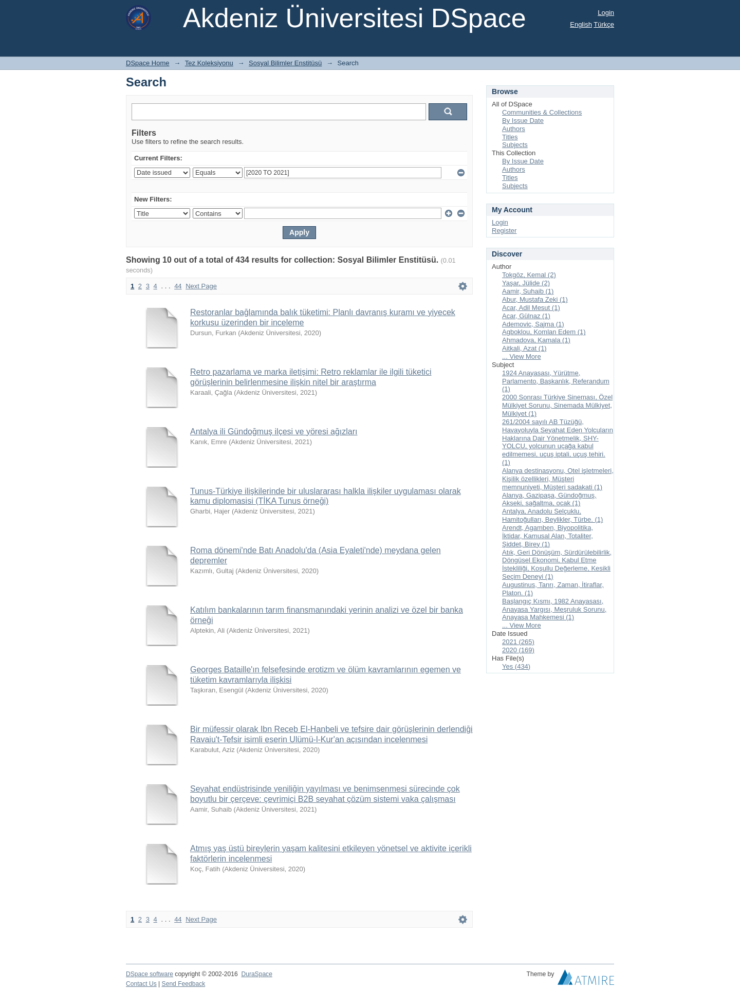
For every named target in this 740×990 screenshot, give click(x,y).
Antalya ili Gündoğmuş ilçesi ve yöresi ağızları (273, 431)
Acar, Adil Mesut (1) (531, 307)
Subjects (515, 145)
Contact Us (141, 983)
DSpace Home (148, 63)
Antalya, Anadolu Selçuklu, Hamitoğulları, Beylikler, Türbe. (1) (552, 515)
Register (504, 230)
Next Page (201, 286)
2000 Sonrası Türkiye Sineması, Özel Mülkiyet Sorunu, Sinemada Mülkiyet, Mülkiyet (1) (557, 405)
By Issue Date (523, 120)
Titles (510, 137)
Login (606, 12)
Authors (513, 129)
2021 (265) (518, 642)
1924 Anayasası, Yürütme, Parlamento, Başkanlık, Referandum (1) (555, 381)
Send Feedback (184, 983)
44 (177, 286)
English (581, 24)
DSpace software (149, 974)
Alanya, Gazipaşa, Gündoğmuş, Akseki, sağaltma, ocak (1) (549, 499)
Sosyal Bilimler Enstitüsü (285, 63)
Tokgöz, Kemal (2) (529, 275)
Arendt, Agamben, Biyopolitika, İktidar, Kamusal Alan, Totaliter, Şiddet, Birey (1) (547, 536)
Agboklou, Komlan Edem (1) (544, 332)
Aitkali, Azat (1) (524, 348)
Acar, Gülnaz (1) (526, 316)
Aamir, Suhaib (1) (527, 291)
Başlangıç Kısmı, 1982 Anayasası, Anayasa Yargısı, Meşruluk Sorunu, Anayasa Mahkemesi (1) (554, 609)
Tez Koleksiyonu (209, 63)
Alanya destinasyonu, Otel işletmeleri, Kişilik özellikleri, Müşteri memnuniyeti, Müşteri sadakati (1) (558, 479)
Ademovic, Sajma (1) (533, 324)
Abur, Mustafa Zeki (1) (535, 299)
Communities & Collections (542, 112)
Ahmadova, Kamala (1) (536, 340)
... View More (521, 356)
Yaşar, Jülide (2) (526, 283)
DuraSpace (256, 974)
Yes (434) (516, 666)
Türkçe (604, 24)
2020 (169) (518, 650)
